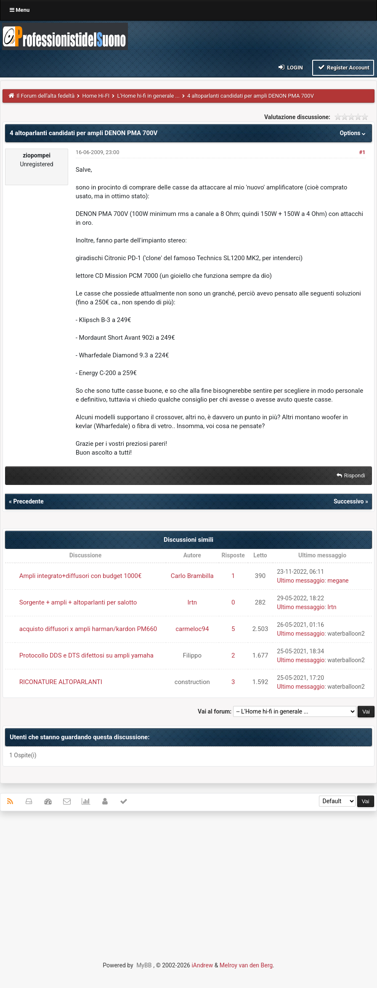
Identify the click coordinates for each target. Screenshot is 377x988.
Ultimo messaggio (300, 580)
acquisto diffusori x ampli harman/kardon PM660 (88, 629)
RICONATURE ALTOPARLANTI (60, 682)
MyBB (143, 965)
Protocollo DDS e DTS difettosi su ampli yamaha (86, 655)
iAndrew (202, 965)
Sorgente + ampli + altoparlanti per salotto (78, 602)
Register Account (343, 67)
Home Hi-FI (95, 96)
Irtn (192, 602)
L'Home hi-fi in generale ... (148, 96)
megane (337, 580)
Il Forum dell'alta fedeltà (46, 96)
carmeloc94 (192, 629)
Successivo (349, 501)
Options (353, 133)
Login (290, 67)
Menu (19, 10)
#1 (362, 152)
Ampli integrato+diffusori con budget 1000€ (80, 576)
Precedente (28, 501)
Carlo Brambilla (192, 576)
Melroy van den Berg (246, 965)
